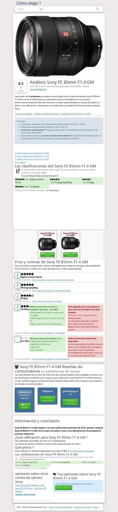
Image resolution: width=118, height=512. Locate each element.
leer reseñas (24, 406)
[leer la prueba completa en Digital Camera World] (53, 280)
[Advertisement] (59, 209)
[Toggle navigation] (97, 8)
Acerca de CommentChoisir (61, 507)
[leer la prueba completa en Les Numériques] (51, 359)
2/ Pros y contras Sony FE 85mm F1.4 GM (32, 156)
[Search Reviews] (28, 9)
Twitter (95, 507)
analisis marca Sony (25, 494)
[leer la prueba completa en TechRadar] (48, 333)
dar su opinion (64, 487)
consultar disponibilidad (47, 399)
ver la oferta (47, 254)
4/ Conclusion (20, 162)
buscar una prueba (82, 507)
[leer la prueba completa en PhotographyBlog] (51, 290)
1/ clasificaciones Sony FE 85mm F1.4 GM (32, 153)
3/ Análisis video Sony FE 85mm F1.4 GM (31, 159)
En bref (22, 121)
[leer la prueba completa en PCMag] (47, 301)
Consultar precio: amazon (81, 451)
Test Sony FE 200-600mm (27, 485)
